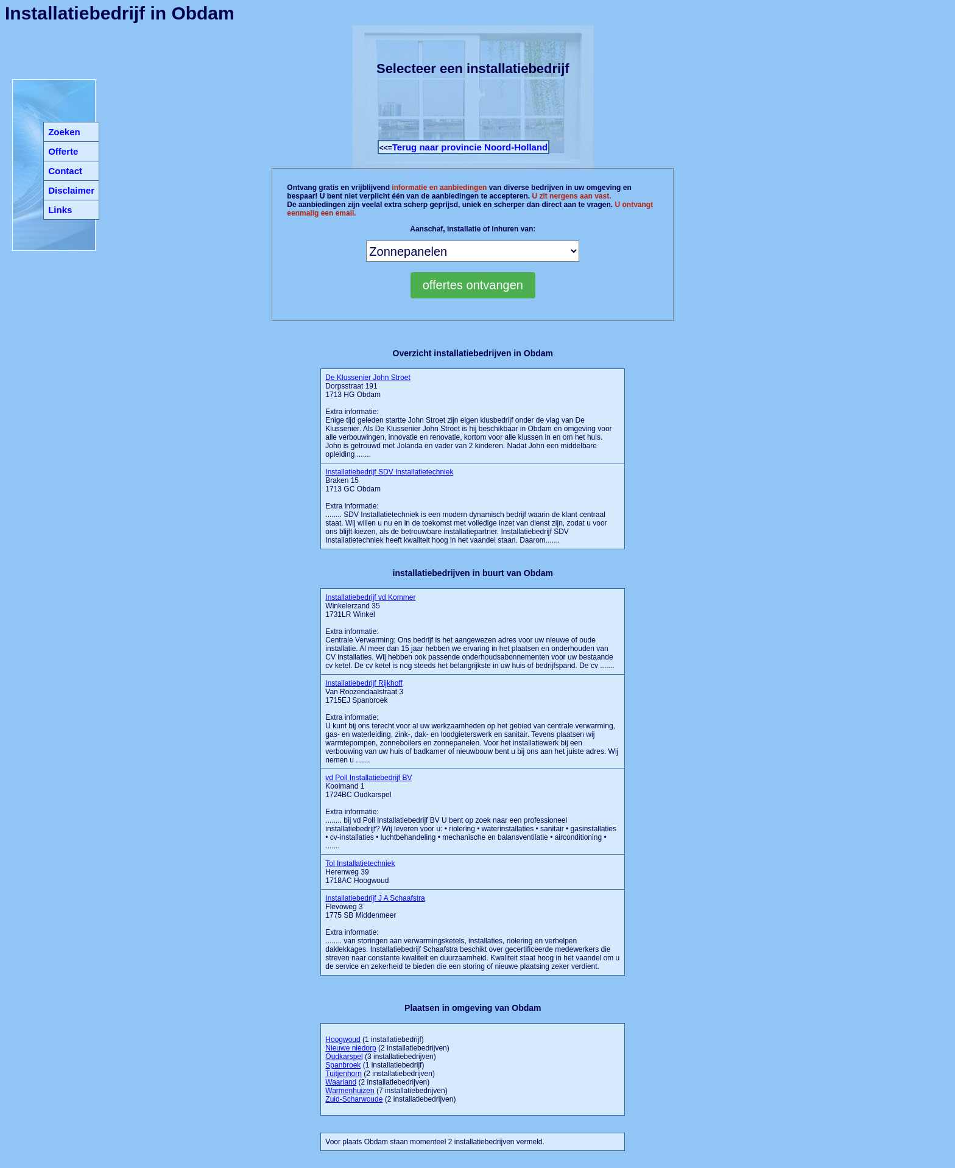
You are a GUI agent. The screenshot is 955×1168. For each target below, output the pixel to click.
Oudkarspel (343, 1056)
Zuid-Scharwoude (353, 1099)
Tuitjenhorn (343, 1073)
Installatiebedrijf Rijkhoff (364, 683)
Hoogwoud (342, 1039)
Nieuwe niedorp (350, 1048)
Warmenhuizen (349, 1090)
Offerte (63, 151)
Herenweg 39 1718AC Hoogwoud (360, 872)
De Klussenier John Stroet (367, 377)
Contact (65, 171)
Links (60, 210)
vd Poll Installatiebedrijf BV (368, 777)
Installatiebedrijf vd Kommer (370, 597)
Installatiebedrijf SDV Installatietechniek (389, 472)
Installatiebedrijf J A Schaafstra (375, 898)
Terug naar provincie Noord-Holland (470, 147)
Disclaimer (71, 190)
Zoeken (64, 132)
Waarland (340, 1082)
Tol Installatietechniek (360, 863)
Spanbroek (343, 1065)
